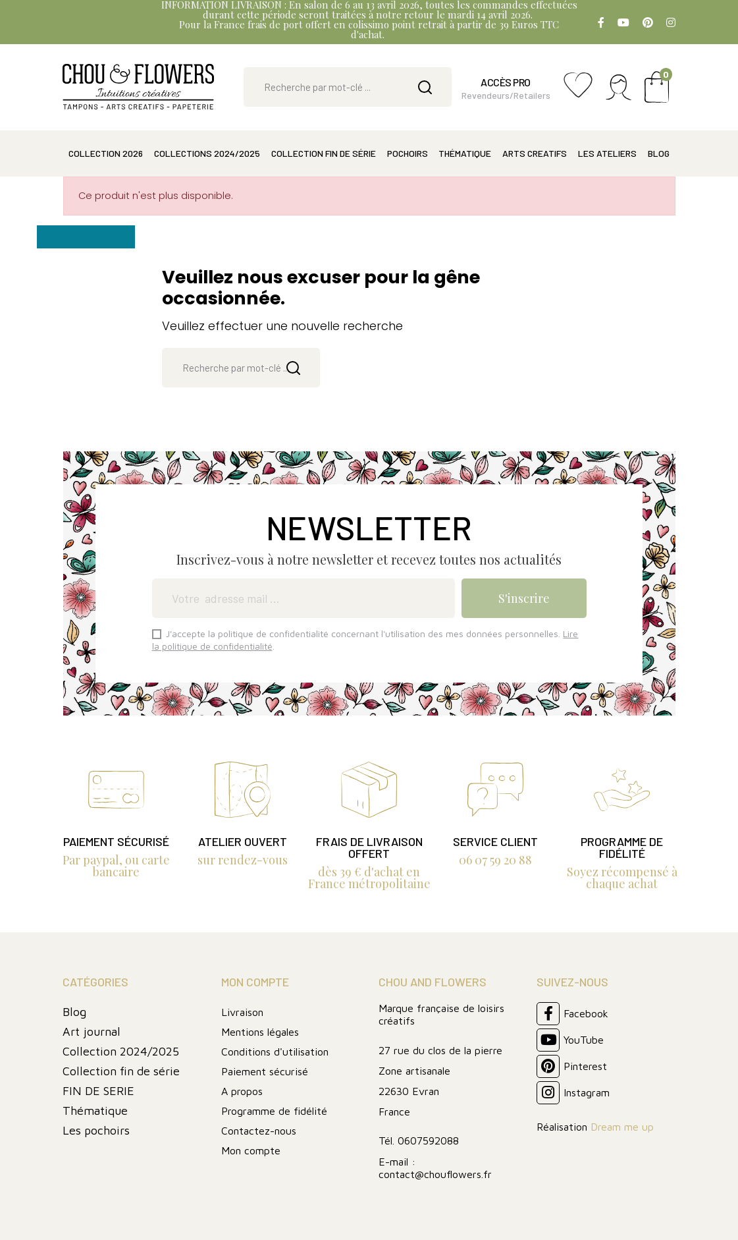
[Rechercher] (347, 87)
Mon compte (250, 1150)
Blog (74, 1012)
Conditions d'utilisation (275, 1051)
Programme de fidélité (274, 1111)
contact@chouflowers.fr (435, 1174)
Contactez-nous (258, 1131)
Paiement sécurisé (264, 1071)
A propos (242, 1091)
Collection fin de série (121, 1071)
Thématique (95, 1110)
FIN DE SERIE (98, 1091)
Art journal (91, 1031)
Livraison (242, 1012)
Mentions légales (260, 1032)
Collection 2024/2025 (121, 1051)
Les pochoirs (96, 1130)
